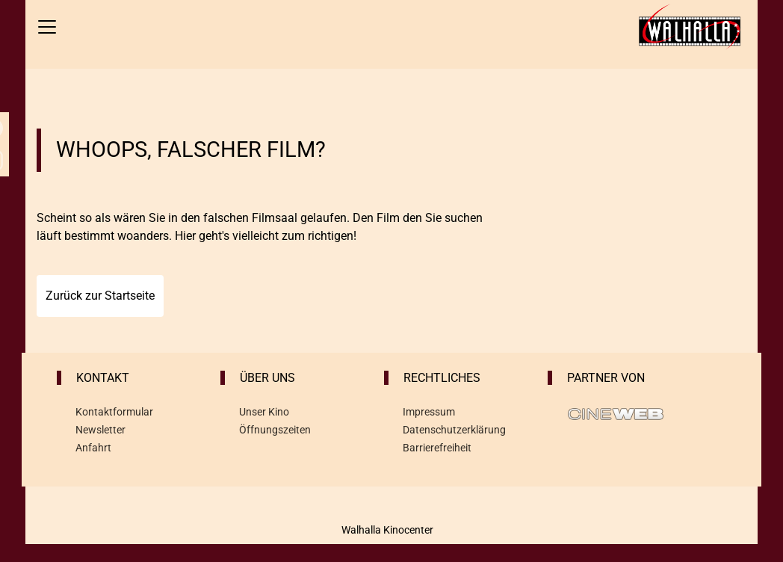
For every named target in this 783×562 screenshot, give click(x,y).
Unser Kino (264, 412)
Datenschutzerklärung (454, 430)
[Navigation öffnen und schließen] (47, 27)
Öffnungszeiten (275, 430)
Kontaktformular (114, 412)
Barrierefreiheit (437, 448)
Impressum (429, 412)
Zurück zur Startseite (100, 295)
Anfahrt (93, 448)
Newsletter (100, 430)
